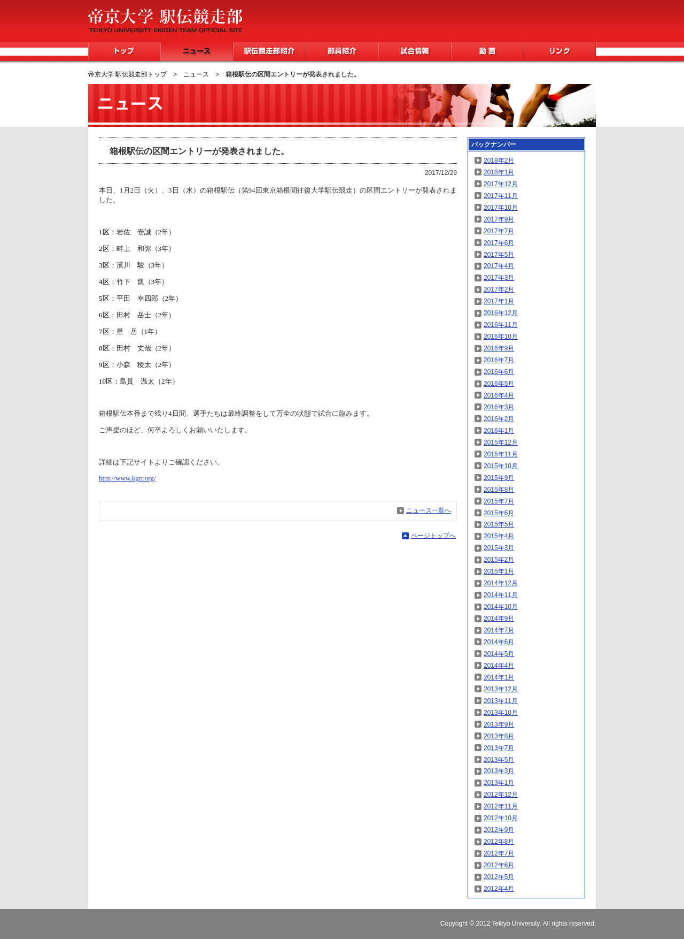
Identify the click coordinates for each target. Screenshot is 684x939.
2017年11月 (501, 196)
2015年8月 (499, 489)
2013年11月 (501, 701)
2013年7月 (499, 748)
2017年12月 (501, 184)
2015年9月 (499, 478)
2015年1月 (499, 571)
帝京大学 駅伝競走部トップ (127, 74)
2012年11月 (501, 806)
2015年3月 (499, 548)
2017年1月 (499, 301)
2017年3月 (499, 277)
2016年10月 (501, 336)
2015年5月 (499, 524)
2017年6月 (499, 243)
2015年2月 (499, 559)
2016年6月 (499, 372)
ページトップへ (433, 535)
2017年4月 (499, 266)
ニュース (196, 51)
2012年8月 (499, 841)
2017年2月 (499, 289)
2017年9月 (499, 219)
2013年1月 (499, 783)
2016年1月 (499, 430)
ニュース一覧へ (428, 510)
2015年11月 (501, 454)
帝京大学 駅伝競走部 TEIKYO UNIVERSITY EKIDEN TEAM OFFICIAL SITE (165, 20)
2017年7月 (499, 231)
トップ (124, 51)
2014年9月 (499, 618)
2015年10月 (501, 466)
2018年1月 (499, 172)
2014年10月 (501, 606)
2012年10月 (501, 818)
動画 (487, 51)
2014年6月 (499, 642)
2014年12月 (501, 583)
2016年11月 (501, 325)
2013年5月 (499, 760)
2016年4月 (499, 395)
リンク (560, 51)
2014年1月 (499, 677)
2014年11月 (501, 595)
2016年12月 (501, 313)
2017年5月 (499, 254)
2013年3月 (499, 771)
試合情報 (414, 51)
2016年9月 (499, 348)
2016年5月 (499, 383)
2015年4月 (499, 536)
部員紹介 (342, 51)
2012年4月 (499, 888)
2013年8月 (499, 736)
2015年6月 (499, 513)
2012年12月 (501, 794)
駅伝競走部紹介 (269, 51)
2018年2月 (499, 160)
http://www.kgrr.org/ (127, 478)
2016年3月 (499, 407)
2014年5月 (499, 654)
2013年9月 (499, 724)
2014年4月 (499, 665)
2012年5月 (499, 877)
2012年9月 (499, 830)
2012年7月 (499, 853)
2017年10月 (501, 207)
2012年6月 (499, 865)
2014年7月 (499, 630)
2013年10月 (501, 712)
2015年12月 (501, 442)
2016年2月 (499, 419)
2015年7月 (499, 501)
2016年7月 (499, 360)
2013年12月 (501, 689)
